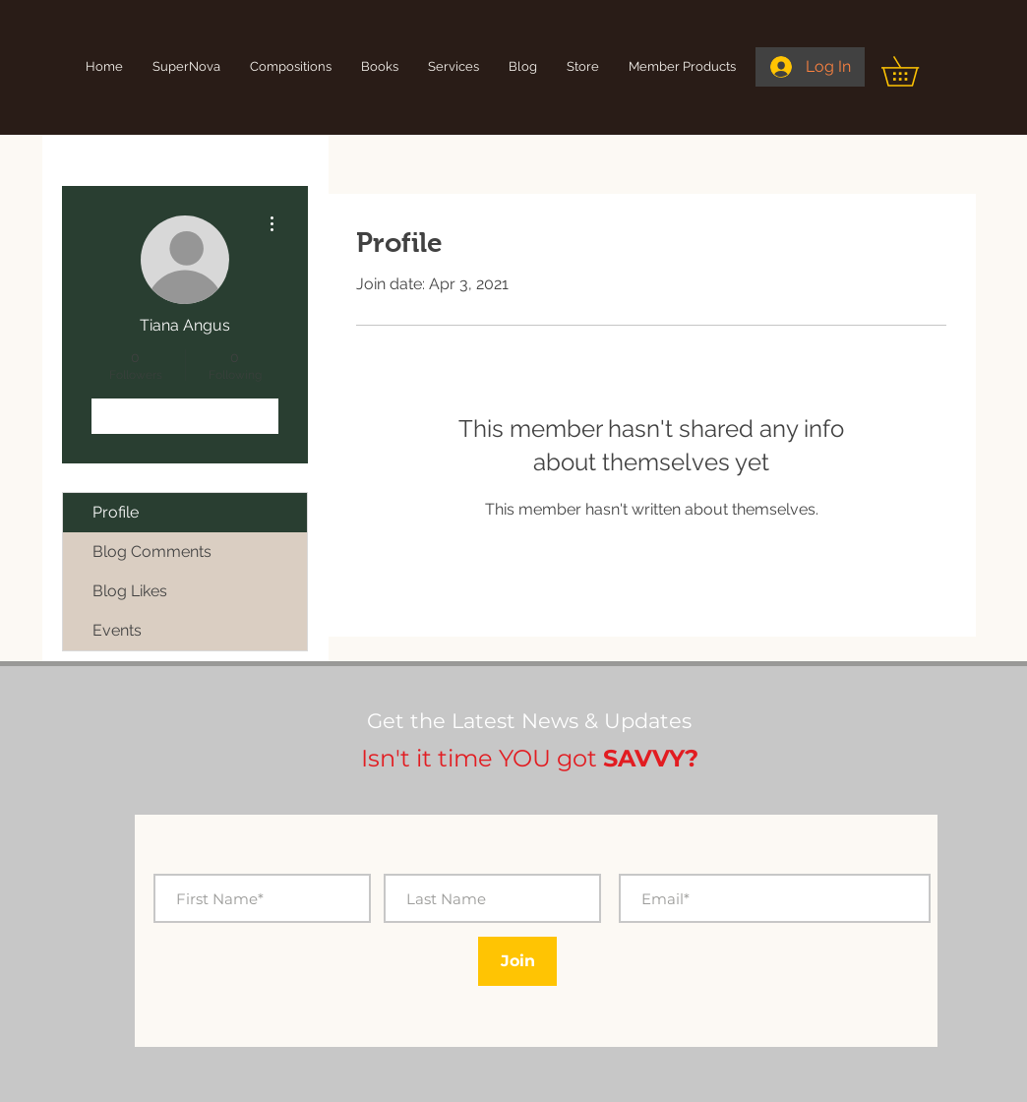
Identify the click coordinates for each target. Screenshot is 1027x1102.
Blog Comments (151, 551)
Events (117, 630)
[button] (914, 71)
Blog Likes (129, 591)
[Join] (517, 961)
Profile (115, 512)
